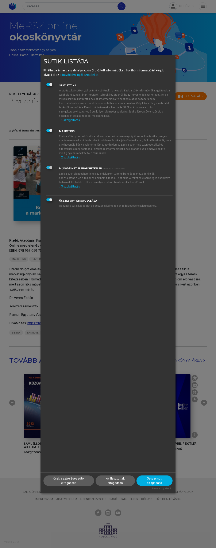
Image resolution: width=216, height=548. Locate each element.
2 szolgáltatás (69, 157)
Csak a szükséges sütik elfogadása (68, 480)
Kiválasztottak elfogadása (115, 480)
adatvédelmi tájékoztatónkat (79, 74)
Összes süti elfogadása (154, 480)
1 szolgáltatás (69, 120)
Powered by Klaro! (161, 488)
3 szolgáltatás (69, 186)
